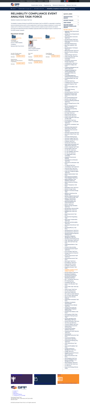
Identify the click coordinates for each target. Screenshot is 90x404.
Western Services (71, 5)
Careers (15, 392)
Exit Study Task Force (70, 113)
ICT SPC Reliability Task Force (71, 151)
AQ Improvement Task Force (71, 39)
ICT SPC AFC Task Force (70, 150)
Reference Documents (50, 38)
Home (13, 8)
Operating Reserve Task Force (71, 230)
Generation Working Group (71, 136)
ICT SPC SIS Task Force (70, 153)
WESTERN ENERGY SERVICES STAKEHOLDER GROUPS (70, 26)
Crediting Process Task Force (71, 82)
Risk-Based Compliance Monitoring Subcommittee (71, 274)
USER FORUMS (67, 22)
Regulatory (15, 393)
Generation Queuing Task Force (72, 132)
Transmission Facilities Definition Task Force (70, 329)
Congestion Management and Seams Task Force (71, 68)
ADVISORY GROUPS (68, 20)
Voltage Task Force (69, 351)
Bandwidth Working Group (71, 43)
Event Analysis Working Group (71, 111)
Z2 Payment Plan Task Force (71, 364)
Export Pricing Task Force (70, 114)
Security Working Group (70, 290)
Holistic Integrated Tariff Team (72, 147)
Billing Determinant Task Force (72, 50)
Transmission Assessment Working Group (71, 326)
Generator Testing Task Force (71, 139)
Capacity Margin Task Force (71, 54)
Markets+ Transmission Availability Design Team (70, 199)
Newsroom (40, 1)
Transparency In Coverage (19, 395)
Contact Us (15, 391)
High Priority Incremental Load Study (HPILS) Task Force (72, 145)
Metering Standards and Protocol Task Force (70, 202)
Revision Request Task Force (71, 272)
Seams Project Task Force (71, 289)
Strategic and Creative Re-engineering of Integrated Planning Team (71, 309)
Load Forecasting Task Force (71, 169)
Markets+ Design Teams (70, 189)
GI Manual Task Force (70, 141)
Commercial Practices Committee (70, 58)
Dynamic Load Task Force (70, 99)
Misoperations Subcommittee (71, 208)
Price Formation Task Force (71, 251)
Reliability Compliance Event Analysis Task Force (61, 8)
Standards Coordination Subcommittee (70, 303)
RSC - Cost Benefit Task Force (71, 279)
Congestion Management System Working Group (70, 71)
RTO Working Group (69, 281)
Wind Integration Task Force (71, 362)
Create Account (72, 1)
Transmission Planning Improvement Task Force (70, 338)
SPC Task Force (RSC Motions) (72, 293)
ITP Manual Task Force (70, 165)
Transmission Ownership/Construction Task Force (72, 335)
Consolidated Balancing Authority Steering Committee (71, 76)
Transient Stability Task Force (71, 324)
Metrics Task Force (69, 204)
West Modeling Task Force (71, 358)
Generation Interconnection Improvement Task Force (71, 127)
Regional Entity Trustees (70, 264)
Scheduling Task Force (70, 282)
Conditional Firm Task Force (71, 63)
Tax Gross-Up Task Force (70, 322)
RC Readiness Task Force (70, 262)
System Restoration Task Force (72, 321)
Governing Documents (16, 38)
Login (78, 1)
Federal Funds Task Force (70, 116)
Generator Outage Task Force (71, 138)
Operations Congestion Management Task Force (70, 236)
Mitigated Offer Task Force (71, 209)
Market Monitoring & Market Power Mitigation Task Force (71, 177)
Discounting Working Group (71, 97)
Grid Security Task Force (70, 142)
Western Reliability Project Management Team (71, 360)
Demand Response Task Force (72, 92)
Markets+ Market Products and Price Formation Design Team (72, 196)
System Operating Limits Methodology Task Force (70, 319)
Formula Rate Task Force (70, 120)
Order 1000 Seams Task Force (72, 240)
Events (46, 1)
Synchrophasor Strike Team (71, 314)
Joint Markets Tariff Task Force (72, 166)
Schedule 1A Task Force (70, 265)
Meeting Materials (35, 38)
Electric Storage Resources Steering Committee (71, 106)
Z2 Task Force (68, 365)
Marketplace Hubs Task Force (71, 187)
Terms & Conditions (17, 394)
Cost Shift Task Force (70, 81)
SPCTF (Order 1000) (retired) (71, 295)
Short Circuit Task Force (70, 292)
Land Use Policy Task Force (71, 168)
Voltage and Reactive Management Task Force (70, 349)
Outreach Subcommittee (70, 247)
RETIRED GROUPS (39, 8)
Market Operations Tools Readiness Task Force (70, 180)
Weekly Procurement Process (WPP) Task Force (71, 353)
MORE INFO (20, 56)
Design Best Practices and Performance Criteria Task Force (71, 95)
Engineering (47, 5)
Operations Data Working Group (72, 238)
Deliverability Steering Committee (70, 90)
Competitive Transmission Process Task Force (71, 61)
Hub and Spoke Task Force (71, 148)
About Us (22, 1)
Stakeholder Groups (31, 1)
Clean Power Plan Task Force (71, 56)
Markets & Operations (59, 5)
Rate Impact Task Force (70, 261)
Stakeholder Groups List (24, 8)
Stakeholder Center (36, 5)
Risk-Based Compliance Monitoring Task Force (70, 277)
